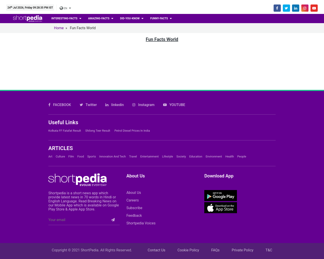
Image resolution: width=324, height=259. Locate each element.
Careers (132, 200)
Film (71, 156)
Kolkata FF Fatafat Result (64, 130)
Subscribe (134, 208)
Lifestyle (167, 156)
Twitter (88, 105)
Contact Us (156, 250)
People (241, 156)
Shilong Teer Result (97, 130)
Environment (214, 156)
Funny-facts (159, 18)
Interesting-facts (64, 18)
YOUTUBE (174, 105)
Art (50, 156)
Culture (60, 156)
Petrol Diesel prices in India (132, 130)
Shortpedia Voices (141, 223)
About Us (133, 192)
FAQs (215, 250)
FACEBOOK (59, 105)
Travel (133, 156)
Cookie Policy (188, 250)
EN (64, 8)
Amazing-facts (99, 18)
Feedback (134, 215)
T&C (269, 250)
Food (80, 156)
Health (229, 156)
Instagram (143, 105)
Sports (91, 156)
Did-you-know (130, 18)
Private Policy (242, 250)
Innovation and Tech (112, 156)
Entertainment (149, 156)
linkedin (114, 105)
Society (181, 156)
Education (195, 156)
